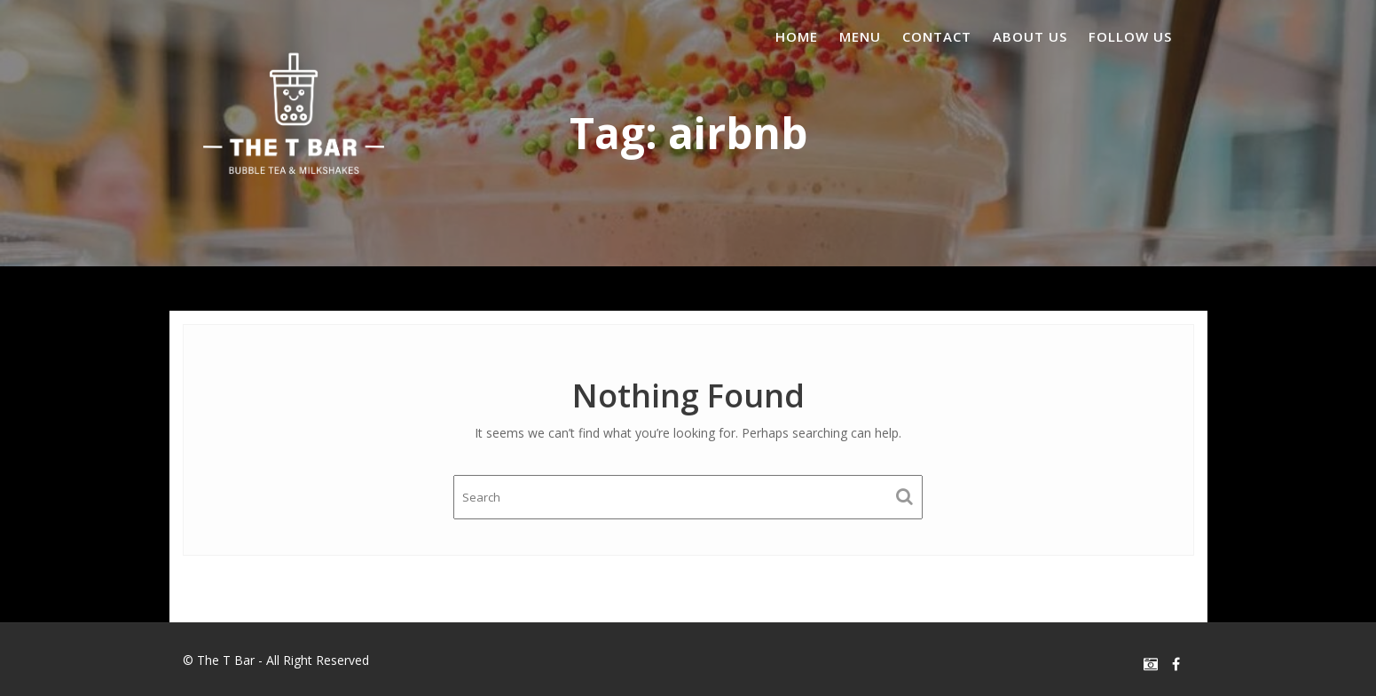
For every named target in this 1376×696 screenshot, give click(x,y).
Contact (936, 36)
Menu (860, 36)
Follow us (1130, 36)
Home (796, 36)
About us (1030, 36)
